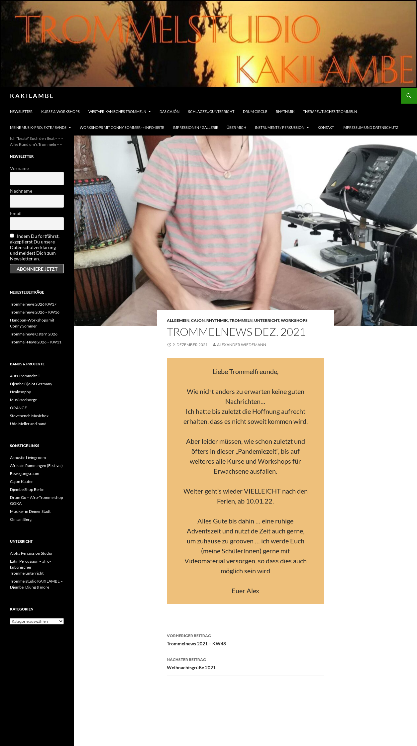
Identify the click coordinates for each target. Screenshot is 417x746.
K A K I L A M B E (31, 95)
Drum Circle (255, 111)
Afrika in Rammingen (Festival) (36, 465)
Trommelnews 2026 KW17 (33, 304)
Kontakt (326, 127)
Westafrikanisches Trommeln (117, 111)
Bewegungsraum (24, 473)
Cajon (198, 320)
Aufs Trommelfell (25, 375)
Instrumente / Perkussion (279, 127)
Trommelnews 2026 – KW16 (34, 312)
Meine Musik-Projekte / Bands (38, 127)
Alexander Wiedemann (241, 344)
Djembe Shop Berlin (27, 489)
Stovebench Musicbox (29, 415)
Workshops (294, 320)
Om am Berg (21, 519)
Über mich (236, 127)
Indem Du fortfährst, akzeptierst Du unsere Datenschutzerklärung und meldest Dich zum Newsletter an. (34, 247)
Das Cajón (169, 111)
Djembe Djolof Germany (31, 383)
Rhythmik (285, 111)
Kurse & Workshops (60, 111)
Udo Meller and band (28, 423)
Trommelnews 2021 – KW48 (245, 639)
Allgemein (178, 320)
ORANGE (18, 407)
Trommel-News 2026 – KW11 (35, 341)
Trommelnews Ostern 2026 (33, 333)
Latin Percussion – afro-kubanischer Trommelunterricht (30, 567)
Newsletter (21, 111)
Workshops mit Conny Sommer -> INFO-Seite (122, 127)
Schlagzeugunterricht (211, 111)
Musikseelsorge (23, 399)
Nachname (21, 191)
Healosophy (20, 391)
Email (16, 213)
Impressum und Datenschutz (370, 127)
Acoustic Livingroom (28, 457)
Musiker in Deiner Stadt (30, 511)
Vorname (19, 168)
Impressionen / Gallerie (195, 127)
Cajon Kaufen (22, 481)
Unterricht (266, 320)
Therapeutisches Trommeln (330, 111)
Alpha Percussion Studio (31, 553)
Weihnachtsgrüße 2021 (245, 663)
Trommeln (241, 320)
